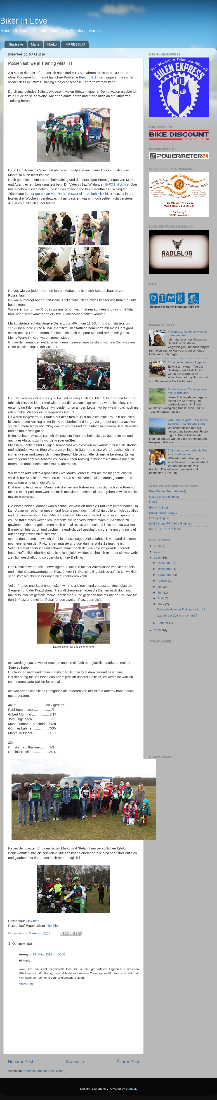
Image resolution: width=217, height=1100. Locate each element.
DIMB (153, 502)
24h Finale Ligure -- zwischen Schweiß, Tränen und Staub (188, 421)
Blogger (131, 1088)
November (165, 569)
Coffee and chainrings (164, 496)
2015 (158, 630)
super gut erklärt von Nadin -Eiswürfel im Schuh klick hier (68, 194)
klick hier (32, 921)
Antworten (26, 983)
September (165, 574)
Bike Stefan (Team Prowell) (167, 491)
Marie (35, 44)
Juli (160, 586)
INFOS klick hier (117, 184)
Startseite (16, 44)
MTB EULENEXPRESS (165, 529)
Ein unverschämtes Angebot (187, 362)
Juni (161, 592)
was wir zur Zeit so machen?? (177, 615)
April (161, 598)
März (161, 604)
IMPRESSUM (75, 44)
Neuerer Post (20, 1061)
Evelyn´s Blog (158, 507)
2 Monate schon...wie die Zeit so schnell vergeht (188, 452)
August (163, 580)
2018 (158, 546)
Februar (163, 623)
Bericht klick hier (91, 77)
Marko (52, 44)
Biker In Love (23, 20)
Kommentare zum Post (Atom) (45, 1070)
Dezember (165, 562)
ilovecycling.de (159, 518)
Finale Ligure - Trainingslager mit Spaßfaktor (187, 391)
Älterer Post (128, 1061)
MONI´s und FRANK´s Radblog (170, 523)
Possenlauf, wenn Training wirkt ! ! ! (181, 609)
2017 (158, 551)
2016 (158, 557)
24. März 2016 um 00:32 (49, 954)
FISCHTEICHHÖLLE (163, 512)
